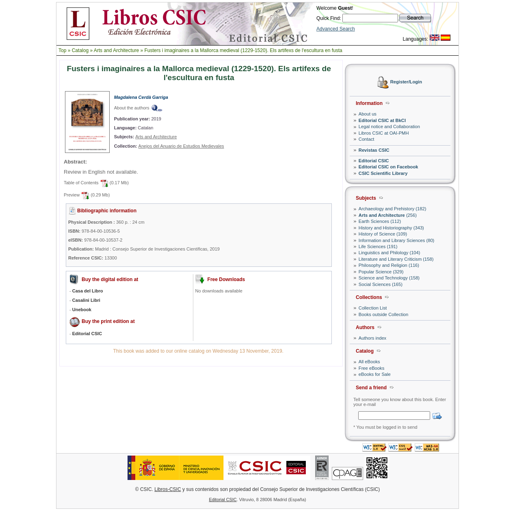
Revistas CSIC (374, 150)
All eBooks (369, 361)
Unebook (81, 309)
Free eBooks (371, 368)
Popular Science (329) (381, 271)
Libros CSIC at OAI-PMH (384, 133)
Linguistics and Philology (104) (389, 252)
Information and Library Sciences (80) (397, 240)
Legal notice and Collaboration (389, 126)
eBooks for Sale (375, 374)
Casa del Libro (87, 290)
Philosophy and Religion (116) (389, 265)
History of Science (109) (383, 233)
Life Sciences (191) (378, 246)
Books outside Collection (384, 314)
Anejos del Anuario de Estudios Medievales (181, 146)
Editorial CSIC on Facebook (388, 166)
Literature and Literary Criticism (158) (396, 259)
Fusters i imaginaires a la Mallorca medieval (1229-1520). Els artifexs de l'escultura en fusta (243, 50)
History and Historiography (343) (391, 227)
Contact (366, 139)
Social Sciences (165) (380, 284)
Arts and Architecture (116, 50)
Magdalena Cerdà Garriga (141, 97)
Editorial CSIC (374, 160)
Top (62, 50)
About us (368, 113)
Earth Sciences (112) (380, 221)
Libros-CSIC (167, 489)
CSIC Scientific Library (383, 173)
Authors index (372, 338)
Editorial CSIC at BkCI (382, 120)
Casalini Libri (86, 300)
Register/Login (406, 82)
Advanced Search (335, 29)
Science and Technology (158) (389, 277)
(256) (388, 215)
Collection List (373, 307)
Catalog (80, 50)
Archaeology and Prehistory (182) (392, 208)
